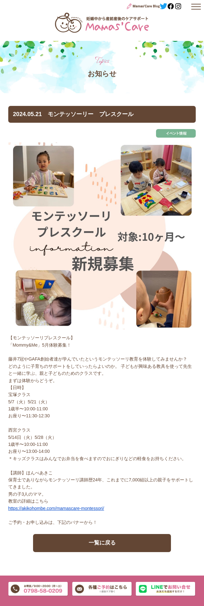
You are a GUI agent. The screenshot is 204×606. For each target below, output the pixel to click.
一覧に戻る (102, 543)
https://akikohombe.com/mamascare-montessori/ (56, 508)
